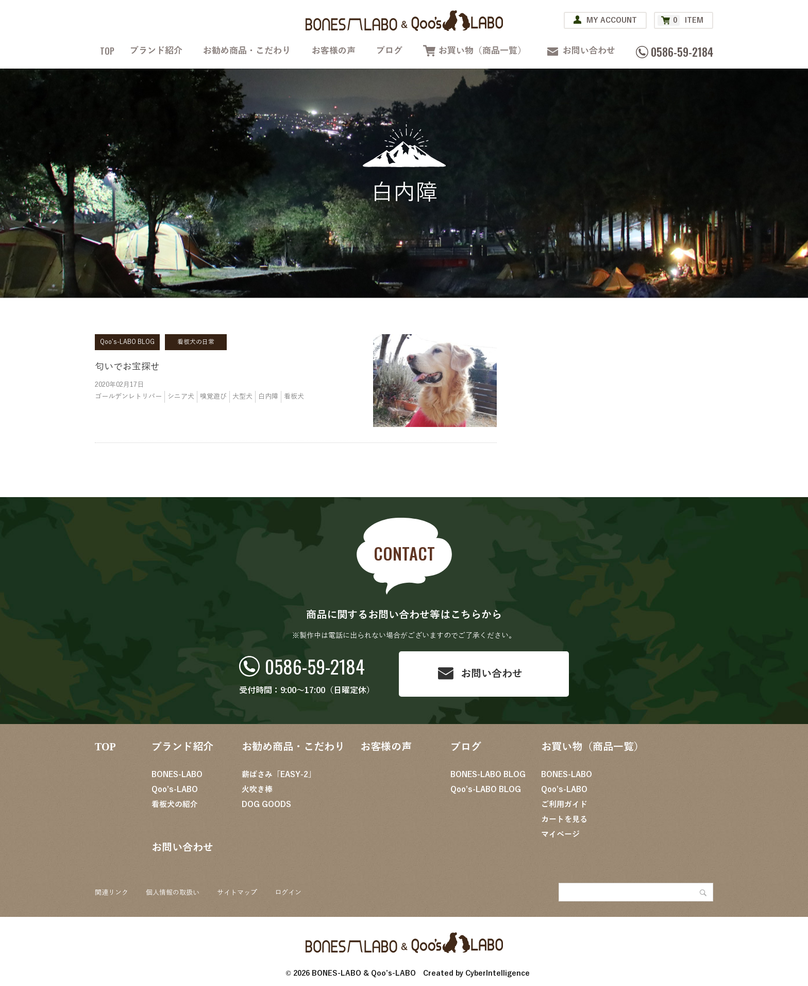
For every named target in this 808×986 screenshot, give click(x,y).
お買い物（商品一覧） (482, 51)
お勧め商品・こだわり (247, 51)
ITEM (680, 20)
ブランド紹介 (156, 51)
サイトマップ (237, 892)
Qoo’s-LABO (175, 789)
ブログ (389, 51)
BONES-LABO (177, 774)
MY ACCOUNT (611, 20)
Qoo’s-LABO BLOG (485, 789)
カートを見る (564, 819)
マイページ (560, 834)
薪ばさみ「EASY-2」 (279, 774)
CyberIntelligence (497, 973)
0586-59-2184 (315, 666)
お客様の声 (334, 51)
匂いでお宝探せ (127, 366)
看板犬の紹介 (175, 804)
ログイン (288, 892)
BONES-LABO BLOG (488, 774)
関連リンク (111, 892)
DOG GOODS (266, 804)
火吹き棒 (257, 789)
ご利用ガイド (564, 804)
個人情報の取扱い (172, 892)
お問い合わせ (589, 51)
